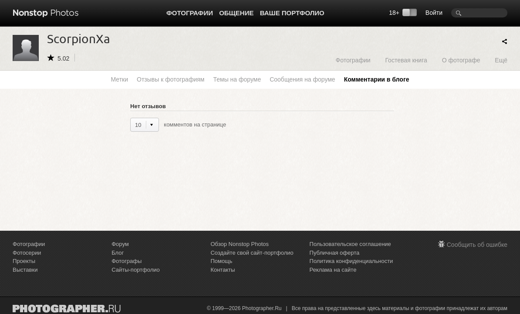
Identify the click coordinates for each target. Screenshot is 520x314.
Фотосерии (27, 252)
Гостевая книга (406, 60)
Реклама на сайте (333, 269)
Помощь (221, 261)
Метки (119, 79)
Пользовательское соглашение (350, 244)
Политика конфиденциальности (351, 261)
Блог (117, 252)
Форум (120, 244)
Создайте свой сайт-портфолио (251, 252)
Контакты (222, 269)
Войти (433, 12)
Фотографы (126, 261)
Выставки (25, 269)
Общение (236, 13)
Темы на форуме (237, 79)
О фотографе (461, 60)
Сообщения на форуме (302, 79)
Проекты (24, 261)
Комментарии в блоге (376, 79)
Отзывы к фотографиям (170, 79)
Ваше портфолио (292, 13)
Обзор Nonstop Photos (239, 244)
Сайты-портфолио (135, 269)
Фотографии (189, 13)
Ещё (501, 60)
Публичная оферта (335, 252)
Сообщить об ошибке (477, 244)
